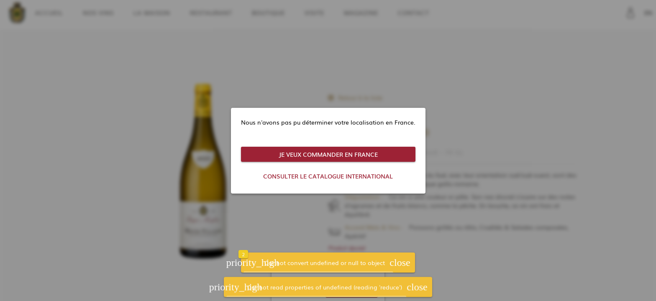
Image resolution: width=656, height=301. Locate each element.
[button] (400, 263)
